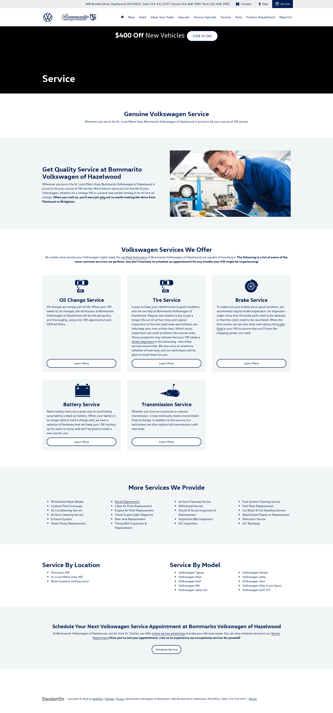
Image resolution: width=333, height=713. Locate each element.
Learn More (81, 363)
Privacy (120, 699)
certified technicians (134, 257)
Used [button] (142, 17)
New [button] (131, 17)
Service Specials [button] (205, 17)
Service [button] (226, 17)
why (102, 197)
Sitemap (109, 699)
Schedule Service (166, 649)
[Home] (122, 17)
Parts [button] (238, 17)
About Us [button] (285, 17)
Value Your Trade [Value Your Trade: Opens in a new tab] (162, 17)
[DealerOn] (53, 699)
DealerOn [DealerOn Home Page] (97, 699)
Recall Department (127, 502)
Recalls (253, 699)
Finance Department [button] (260, 17)
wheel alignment (143, 342)
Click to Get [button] (202, 35)
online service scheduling (168, 633)
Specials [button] (183, 17)
